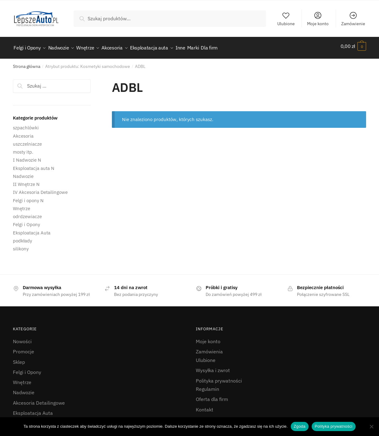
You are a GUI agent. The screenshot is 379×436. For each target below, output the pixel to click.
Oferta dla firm (212, 396)
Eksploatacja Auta (31, 229)
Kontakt (204, 406)
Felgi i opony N (28, 197)
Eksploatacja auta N (33, 164)
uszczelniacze (27, 140)
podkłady (22, 237)
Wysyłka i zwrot (213, 367)
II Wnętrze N (26, 181)
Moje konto (318, 18)
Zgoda (300, 426)
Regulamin (207, 386)
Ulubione (286, 18)
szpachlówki (26, 124)
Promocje (23, 348)
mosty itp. (23, 148)
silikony (21, 245)
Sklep (19, 358)
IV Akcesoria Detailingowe (40, 189)
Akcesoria (23, 132)
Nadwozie (23, 173)
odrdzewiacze (27, 213)
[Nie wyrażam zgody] (371, 426)
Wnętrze (21, 205)
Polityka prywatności (219, 377)
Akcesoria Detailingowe (39, 399)
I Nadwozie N (27, 156)
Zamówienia (209, 348)
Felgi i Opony (26, 221)
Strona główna (26, 63)
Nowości (22, 338)
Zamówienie (353, 18)
